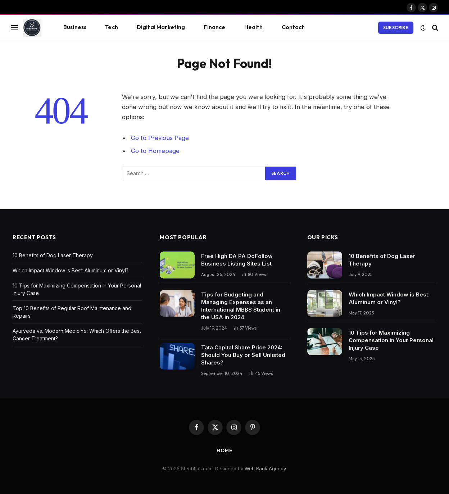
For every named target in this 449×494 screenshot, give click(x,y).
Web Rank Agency (265, 468)
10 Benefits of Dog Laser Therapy (53, 255)
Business (74, 27)
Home (224, 450)
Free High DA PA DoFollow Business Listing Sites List (237, 260)
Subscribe (395, 27)
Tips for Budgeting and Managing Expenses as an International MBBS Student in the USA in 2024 (240, 306)
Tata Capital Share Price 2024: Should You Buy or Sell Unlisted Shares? (243, 355)
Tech (111, 27)
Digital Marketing (161, 27)
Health (253, 27)
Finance (214, 27)
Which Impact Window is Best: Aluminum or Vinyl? (70, 270)
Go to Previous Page (160, 137)
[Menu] (14, 27)
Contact (293, 27)
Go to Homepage (155, 150)
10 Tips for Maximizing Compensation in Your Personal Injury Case (391, 340)
